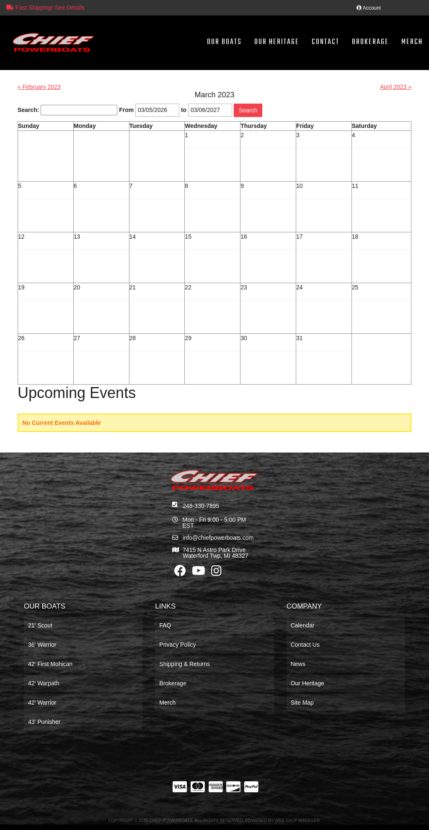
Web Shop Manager (297, 820)
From (126, 110)
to (183, 110)
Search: (28, 110)
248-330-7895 (201, 505)
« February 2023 (39, 86)
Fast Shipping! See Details (45, 7)
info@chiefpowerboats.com (218, 538)
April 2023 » (395, 86)
